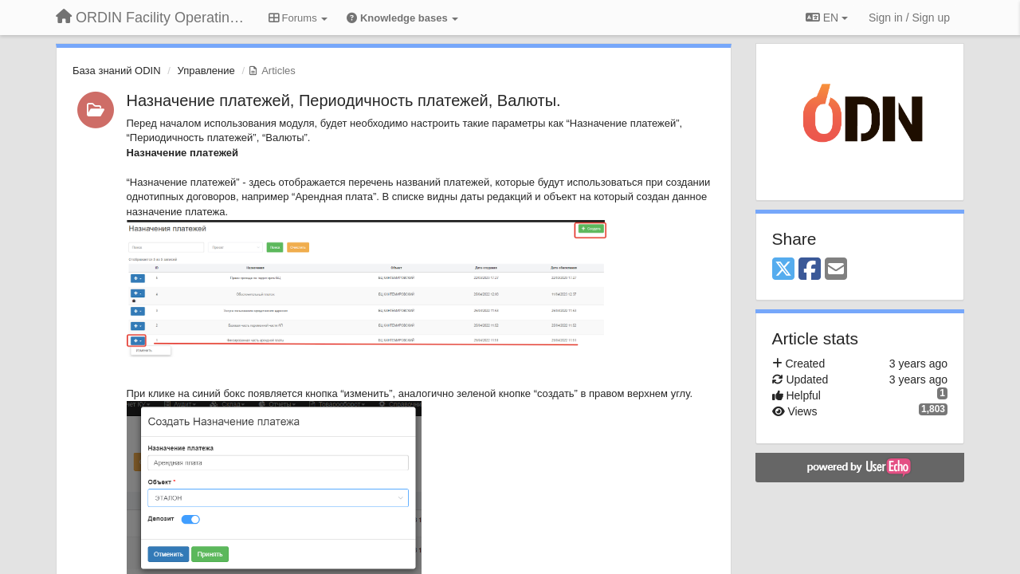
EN (827, 17)
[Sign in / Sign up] (909, 17)
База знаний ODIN (117, 71)
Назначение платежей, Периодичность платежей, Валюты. (344, 100)
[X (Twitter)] (783, 270)
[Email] (836, 270)
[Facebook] (809, 270)
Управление (205, 71)
